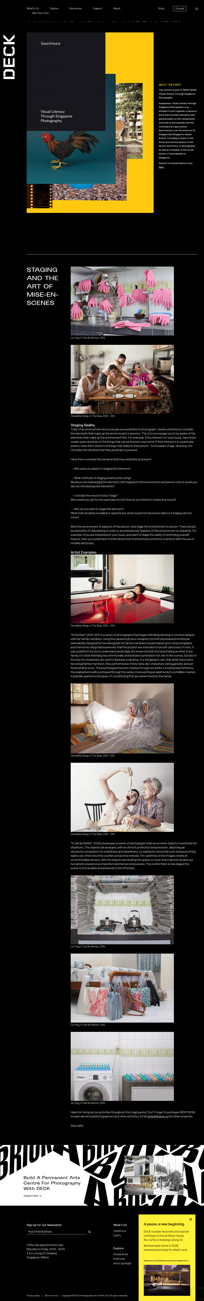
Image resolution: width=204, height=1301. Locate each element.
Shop (161, 8)
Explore (54, 8)
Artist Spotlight (122, 1263)
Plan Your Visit (40, 13)
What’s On (33, 8)
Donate (180, 8)
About (116, 8)
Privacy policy (33, 1295)
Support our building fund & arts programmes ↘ (167, 1260)
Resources (75, 8)
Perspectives (120, 1254)
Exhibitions (119, 1231)
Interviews (119, 1258)
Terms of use (51, 1295)
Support (97, 8)
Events (117, 1235)
